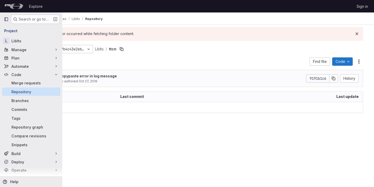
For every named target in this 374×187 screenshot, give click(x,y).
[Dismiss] (361, 34)
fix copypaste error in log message (114, 76)
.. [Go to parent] (74, 107)
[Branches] (31, 100)
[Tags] (31, 118)
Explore (36, 6)
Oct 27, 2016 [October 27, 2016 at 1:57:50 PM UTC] (117, 81)
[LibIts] (31, 41)
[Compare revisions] (31, 136)
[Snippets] (31, 145)
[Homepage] (14, 6)
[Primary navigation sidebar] (6, 19)
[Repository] (31, 92)
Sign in (362, 6)
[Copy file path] (151, 49)
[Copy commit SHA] (338, 78)
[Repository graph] (31, 127)
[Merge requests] (31, 83)
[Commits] (31, 109)
